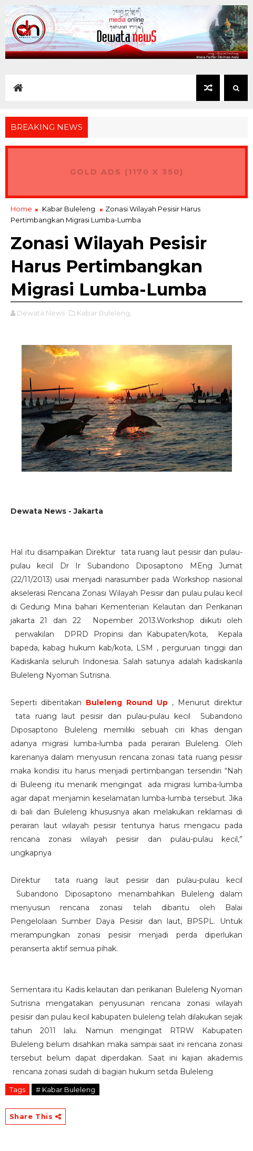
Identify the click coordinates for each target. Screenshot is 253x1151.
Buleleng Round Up (127, 702)
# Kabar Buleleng (65, 1089)
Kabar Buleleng (68, 209)
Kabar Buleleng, (104, 313)
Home (21, 209)
